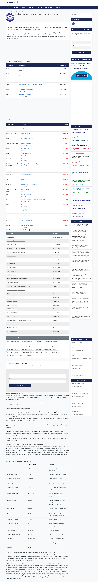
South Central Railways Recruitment (16, 241)
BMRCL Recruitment (12, 328)
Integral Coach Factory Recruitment (16, 252)
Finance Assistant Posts (25, 69)
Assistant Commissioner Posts (80, 237)
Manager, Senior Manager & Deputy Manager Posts (34, 164)
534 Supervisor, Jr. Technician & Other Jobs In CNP (81, 161)
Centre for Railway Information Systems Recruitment (20, 320)
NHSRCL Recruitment (12, 312)
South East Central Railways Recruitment (17, 278)
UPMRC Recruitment (45, 352)
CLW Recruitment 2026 (77, 362)
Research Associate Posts (79, 293)
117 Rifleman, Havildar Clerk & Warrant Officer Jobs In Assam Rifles (81, 212)
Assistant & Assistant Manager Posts (28, 89)
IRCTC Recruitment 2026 (77, 350)
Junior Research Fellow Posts (80, 297)
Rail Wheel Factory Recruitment (51, 349)
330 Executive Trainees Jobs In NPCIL (80, 176)
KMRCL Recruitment (12, 331)
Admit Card (39, 7)
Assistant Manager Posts (27, 153)
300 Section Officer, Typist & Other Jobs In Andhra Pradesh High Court (81, 181)
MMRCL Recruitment (56, 352)
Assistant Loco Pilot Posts (25, 94)
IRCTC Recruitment (11, 244)
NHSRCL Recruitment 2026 (78, 414)
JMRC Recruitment (30, 355)
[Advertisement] (37, 50)
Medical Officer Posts (26, 143)
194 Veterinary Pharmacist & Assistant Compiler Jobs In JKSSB (81, 188)
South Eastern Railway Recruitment (16, 290)
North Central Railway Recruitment (28, 349)
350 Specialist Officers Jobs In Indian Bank (80, 173)
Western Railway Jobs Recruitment (28, 341)
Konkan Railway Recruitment (14, 324)
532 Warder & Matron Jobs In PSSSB (80, 165)
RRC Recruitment (10, 355)
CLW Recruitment (11, 256)
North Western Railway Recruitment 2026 (80, 354)
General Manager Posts (25, 79)
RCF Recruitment (11, 294)
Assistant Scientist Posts (80, 231)
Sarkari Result (49, 7)
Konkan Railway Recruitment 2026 (80, 393)
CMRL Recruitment (11, 267)
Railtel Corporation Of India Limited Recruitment (19, 286)
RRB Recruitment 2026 (77, 342)
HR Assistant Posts (26, 194)
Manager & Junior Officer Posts (29, 184)
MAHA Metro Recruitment (12, 346)
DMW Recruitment (20, 355)
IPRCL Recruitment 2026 (77, 375)
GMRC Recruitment (11, 275)
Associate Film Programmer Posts (81, 312)
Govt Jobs (16, 7)
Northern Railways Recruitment (13, 341)
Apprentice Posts (25, 133)
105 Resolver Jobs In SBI (77, 216)
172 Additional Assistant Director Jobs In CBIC (81, 196)
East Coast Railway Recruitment (28, 344)
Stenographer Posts (80, 274)
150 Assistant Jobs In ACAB (78, 205)
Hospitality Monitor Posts (27, 128)
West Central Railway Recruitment (56, 344)
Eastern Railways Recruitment (42, 344)
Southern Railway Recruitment (13, 344)
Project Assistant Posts (80, 302)
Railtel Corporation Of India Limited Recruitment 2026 (80, 410)
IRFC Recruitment (11, 263)
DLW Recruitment (39, 349)
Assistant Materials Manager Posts (28, 74)
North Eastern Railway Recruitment (13, 349)
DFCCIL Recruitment (12, 309)
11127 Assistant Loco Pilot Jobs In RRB (81, 129)
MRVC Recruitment (11, 316)
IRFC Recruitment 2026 (77, 368)
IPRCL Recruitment (11, 271)
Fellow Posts (78, 266)
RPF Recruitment (34, 352)
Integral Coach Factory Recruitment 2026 (81, 358)
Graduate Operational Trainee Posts (81, 241)
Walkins (31, 7)
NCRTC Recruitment (12, 301)
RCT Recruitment (11, 297)
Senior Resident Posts (80, 252)
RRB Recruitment (11, 237)
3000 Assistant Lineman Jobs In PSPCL (81, 140)
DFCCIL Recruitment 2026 (78, 403)
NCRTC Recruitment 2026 (78, 383)
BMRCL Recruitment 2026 (78, 396)
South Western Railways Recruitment (41, 346)
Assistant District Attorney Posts (81, 270)
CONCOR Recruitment (12, 282)
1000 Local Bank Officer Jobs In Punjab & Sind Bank (81, 149)
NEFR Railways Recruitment (54, 346)
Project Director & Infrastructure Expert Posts (81, 246)
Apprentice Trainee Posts (81, 226)
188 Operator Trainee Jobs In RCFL (80, 192)
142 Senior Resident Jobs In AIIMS (80, 208)
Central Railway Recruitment (51, 341)
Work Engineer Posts (26, 169)
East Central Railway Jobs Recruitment (26, 346)
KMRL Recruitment (39, 341)
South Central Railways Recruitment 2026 (80, 346)
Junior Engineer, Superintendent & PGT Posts (30, 84)
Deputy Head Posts (81, 317)
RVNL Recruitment (11, 260)
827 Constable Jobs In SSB (78, 153)
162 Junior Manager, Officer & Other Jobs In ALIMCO (81, 201)
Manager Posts (25, 158)
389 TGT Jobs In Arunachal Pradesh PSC (81, 169)
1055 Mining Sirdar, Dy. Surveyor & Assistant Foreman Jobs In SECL (80, 144)
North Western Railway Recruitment (16, 248)
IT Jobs (23, 7)
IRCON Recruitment (12, 305)
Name (10, 373)
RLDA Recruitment (25, 352)
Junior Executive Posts (27, 205)
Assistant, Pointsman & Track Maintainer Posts (33, 199)
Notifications (11, 24)
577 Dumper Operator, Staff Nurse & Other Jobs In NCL (80, 157)
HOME (8, 7)
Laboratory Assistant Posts (80, 283)
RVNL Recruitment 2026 (77, 365)
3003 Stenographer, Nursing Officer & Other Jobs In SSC (80, 136)
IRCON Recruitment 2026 (78, 386)
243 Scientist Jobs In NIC (77, 184)
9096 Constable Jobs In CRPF (78, 132)
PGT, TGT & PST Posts (26, 189)
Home (7, 12)
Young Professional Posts (79, 288)
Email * (11, 378)
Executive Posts (25, 148)
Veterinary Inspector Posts (80, 261)
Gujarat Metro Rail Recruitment (13, 352)
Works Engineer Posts (27, 225)
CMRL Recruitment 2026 (77, 372)
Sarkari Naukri (60, 7)
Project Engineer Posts (27, 138)
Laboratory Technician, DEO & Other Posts (80, 308)
